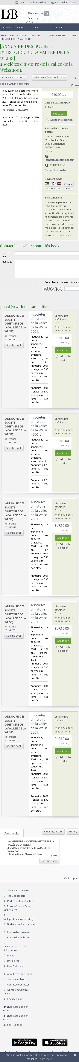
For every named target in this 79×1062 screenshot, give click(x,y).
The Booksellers (42, 28)
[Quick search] (38, 13)
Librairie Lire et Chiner (57, 102)
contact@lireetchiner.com (60, 159)
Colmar (49, 107)
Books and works (20, 28)
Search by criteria (32, 20)
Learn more (45, 1059)
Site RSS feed (12, 1028)
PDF (74, 85)
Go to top (71, 881)
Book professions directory (64, 28)
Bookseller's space (64, 2)
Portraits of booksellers (20, 904)
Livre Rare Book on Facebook (15, 1020)
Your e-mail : (6, 254)
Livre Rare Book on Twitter (15, 1011)
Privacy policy (12, 1002)
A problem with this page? (16, 995)
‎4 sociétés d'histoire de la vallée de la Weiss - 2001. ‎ (39, 429)
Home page (6, 28)
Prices (10, 959)
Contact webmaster (16, 988)
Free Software (15, 969)
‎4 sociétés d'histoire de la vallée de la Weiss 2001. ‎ (39, 326)
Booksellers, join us (16, 935)
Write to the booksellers (31, 2)
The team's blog (14, 983)
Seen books (11, 837)
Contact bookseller (55, 170)
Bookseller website (16, 941)
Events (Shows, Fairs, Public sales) (17, 911)
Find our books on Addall (19, 927)
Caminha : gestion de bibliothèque (15, 951)
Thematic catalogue (16, 894)
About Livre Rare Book (19, 977)
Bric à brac (13, 964)
